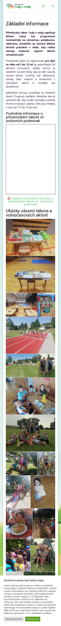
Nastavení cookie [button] (14, 619)
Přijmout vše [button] (32, 619)
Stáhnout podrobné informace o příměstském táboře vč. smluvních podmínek (31, 201)
